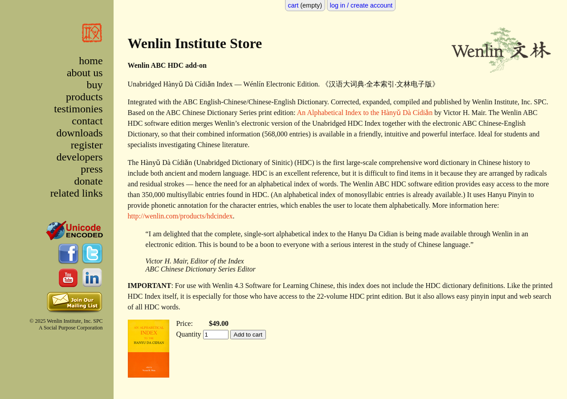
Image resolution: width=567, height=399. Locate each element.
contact (87, 121)
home (90, 60)
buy (95, 84)
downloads (80, 133)
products (84, 97)
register (87, 145)
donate (88, 181)
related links (76, 193)
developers (80, 157)
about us (85, 72)
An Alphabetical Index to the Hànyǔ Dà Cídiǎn (365, 112)
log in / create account (361, 5)
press (91, 169)
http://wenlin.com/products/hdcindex (180, 216)
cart (293, 5)
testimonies (78, 109)
